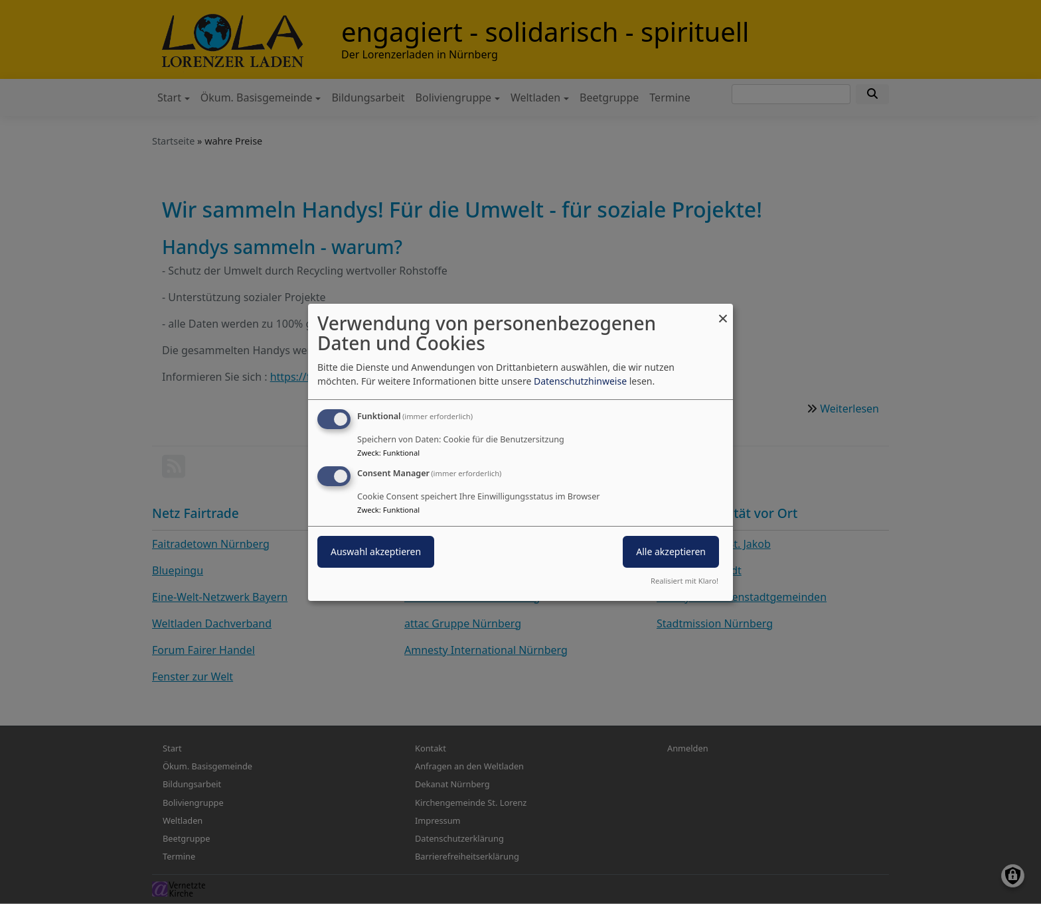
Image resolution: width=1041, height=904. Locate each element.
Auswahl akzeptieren (376, 551)
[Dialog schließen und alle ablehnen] (723, 311)
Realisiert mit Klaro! (684, 581)
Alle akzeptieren (671, 551)
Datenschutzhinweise (580, 381)
